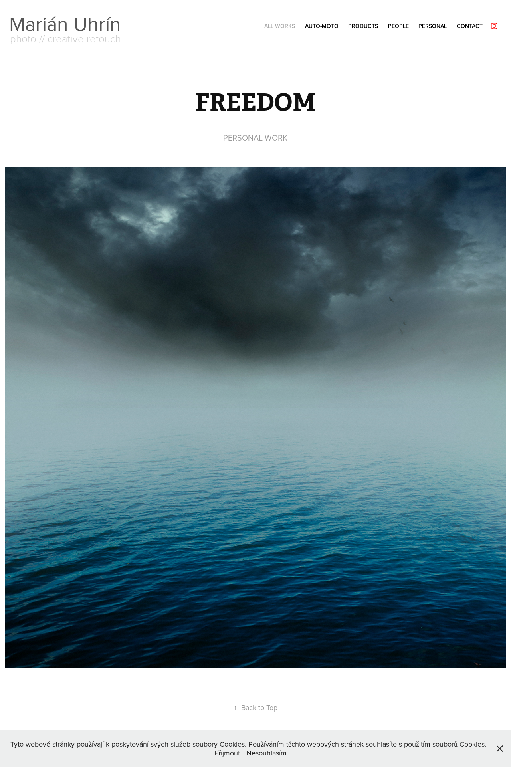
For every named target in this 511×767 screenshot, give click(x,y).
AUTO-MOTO (322, 26)
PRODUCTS (363, 26)
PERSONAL (432, 26)
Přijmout (227, 753)
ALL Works (279, 26)
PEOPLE (398, 26)
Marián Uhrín (65, 23)
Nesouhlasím (266, 753)
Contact (470, 26)
